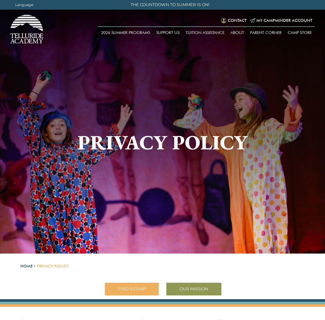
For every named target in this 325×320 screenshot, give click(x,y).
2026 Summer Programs (125, 32)
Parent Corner (266, 32)
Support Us (168, 32)
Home (26, 266)
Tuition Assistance (205, 32)
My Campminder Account (284, 20)
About (237, 32)
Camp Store (300, 32)
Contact (237, 20)
